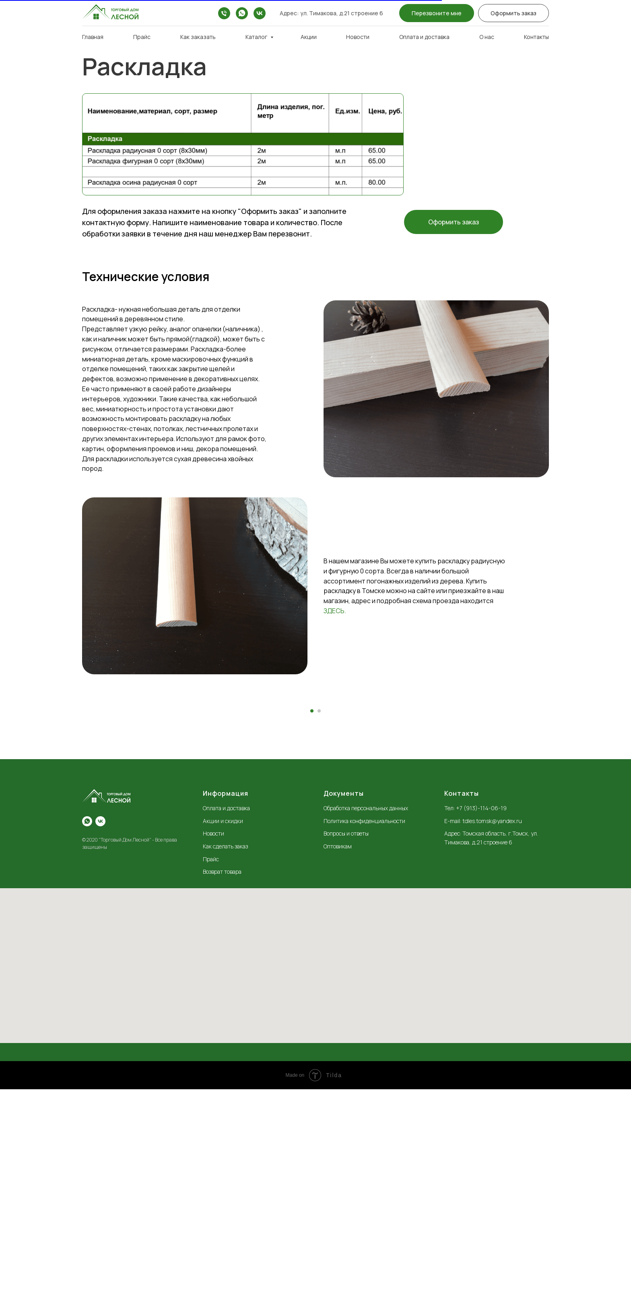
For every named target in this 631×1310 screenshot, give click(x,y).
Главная (92, 37)
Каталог (256, 37)
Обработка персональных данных (366, 1029)
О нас (486, 37)
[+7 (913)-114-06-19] (224, 13)
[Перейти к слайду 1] (311, 931)
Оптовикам (338, 1067)
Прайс (142, 37)
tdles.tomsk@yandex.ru (492, 1041)
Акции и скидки (223, 1041)
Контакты (536, 37)
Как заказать (198, 37)
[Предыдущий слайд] (183, 809)
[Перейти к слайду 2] (319, 931)
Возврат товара (222, 1092)
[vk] (260, 13)
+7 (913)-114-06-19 (481, 1029)
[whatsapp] (242, 13)
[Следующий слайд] (448, 809)
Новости (357, 37)
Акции (309, 37)
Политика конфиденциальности (364, 1041)
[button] (436, 13)
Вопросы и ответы (346, 1054)
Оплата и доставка (424, 37)
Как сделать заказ (225, 1067)
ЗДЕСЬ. (335, 610)
